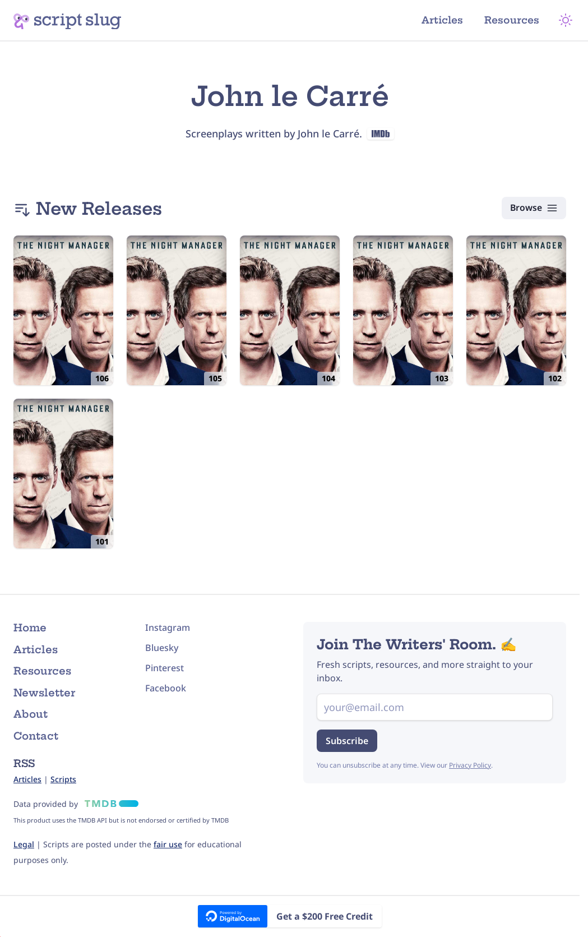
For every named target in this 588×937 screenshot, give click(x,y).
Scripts (63, 779)
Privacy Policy (470, 765)
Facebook (165, 688)
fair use (168, 844)
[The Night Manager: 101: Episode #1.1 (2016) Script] (63, 473)
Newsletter (44, 692)
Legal (23, 844)
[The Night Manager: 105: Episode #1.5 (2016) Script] (176, 310)
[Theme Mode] (568, 20)
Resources (515, 20)
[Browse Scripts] (533, 208)
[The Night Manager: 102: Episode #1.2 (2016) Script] (516, 310)
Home (30, 627)
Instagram (167, 627)
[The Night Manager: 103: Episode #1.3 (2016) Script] (403, 310)
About (30, 714)
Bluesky (161, 647)
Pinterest (164, 668)
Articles (448, 20)
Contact (35, 736)
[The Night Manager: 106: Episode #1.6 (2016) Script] (63, 310)
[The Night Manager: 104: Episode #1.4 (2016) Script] (290, 310)
